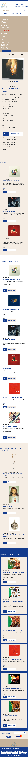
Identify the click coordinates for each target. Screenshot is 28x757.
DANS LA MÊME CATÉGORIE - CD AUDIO (10, 554)
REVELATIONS (4, 38)
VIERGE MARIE (4, 48)
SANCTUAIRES (4, 41)
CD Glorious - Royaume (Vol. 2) (11, 309)
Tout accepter (5, 753)
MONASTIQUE (4, 33)
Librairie (2, 54)
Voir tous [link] (16, 261)
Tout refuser (14, 753)
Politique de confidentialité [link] (14, 755)
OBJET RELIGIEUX (5, 35)
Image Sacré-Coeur (7, 506)
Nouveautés (7, 51)
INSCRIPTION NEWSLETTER (6, 733)
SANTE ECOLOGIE (5, 42)
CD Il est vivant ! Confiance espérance (12, 688)
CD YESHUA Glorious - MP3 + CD (11, 181)
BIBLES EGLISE (4, 19)
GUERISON (3, 32)
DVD (2, 24)
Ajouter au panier (15, 133)
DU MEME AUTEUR (10, 261)
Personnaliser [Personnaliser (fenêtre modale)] (23, 753)
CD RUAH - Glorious (19, 54)
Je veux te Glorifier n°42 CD (10, 715)
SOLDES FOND (4, 44)
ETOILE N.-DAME (5, 27)
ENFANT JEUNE (4, 25)
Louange (12, 54)
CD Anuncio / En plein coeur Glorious (12, 397)
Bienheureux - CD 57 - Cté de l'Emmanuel (13, 572)
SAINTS (3, 39)
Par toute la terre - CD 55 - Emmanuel (12, 630)
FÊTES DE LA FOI (5, 30)
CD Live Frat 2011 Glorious (10, 426)
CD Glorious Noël (7, 240)
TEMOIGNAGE (4, 45)
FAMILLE (3, 28)
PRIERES (3, 36)
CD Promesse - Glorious (9, 211)
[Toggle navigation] (2, 17)
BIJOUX (3, 21)
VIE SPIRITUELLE (5, 47)
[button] (3, 69)
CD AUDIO (3, 22)
